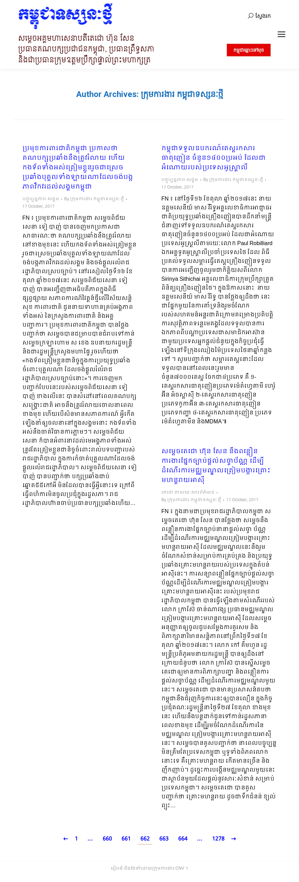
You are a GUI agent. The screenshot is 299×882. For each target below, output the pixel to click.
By (94, 199)
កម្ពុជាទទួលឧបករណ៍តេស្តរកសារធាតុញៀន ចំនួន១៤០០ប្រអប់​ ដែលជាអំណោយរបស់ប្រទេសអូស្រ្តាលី (213, 158)
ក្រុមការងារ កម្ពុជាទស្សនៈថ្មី (182, 94)
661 (126, 839)
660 (107, 839)
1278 (218, 839)
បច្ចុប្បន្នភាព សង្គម (40, 199)
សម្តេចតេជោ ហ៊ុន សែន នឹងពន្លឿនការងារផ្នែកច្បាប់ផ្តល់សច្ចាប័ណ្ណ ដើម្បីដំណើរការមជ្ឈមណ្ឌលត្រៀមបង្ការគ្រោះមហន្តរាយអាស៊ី (216, 466)
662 (145, 839)
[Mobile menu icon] (281, 34)
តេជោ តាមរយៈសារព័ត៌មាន (188, 492)
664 (182, 839)
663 (164, 839)
